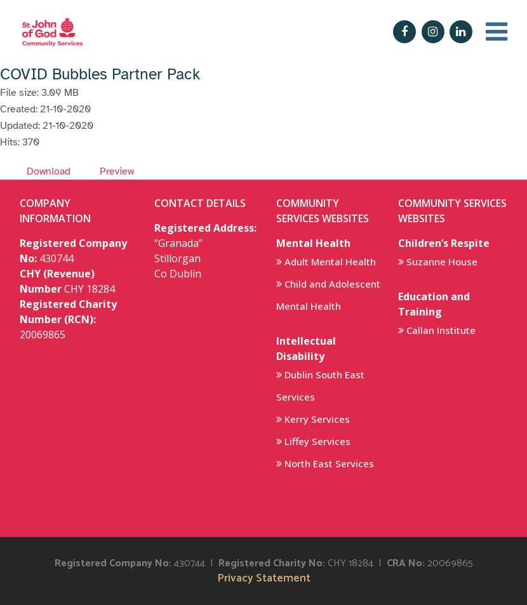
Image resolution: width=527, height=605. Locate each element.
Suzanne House (441, 261)
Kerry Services (317, 419)
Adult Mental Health (330, 261)
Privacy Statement (263, 578)
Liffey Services (317, 441)
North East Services (329, 463)
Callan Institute (441, 330)
